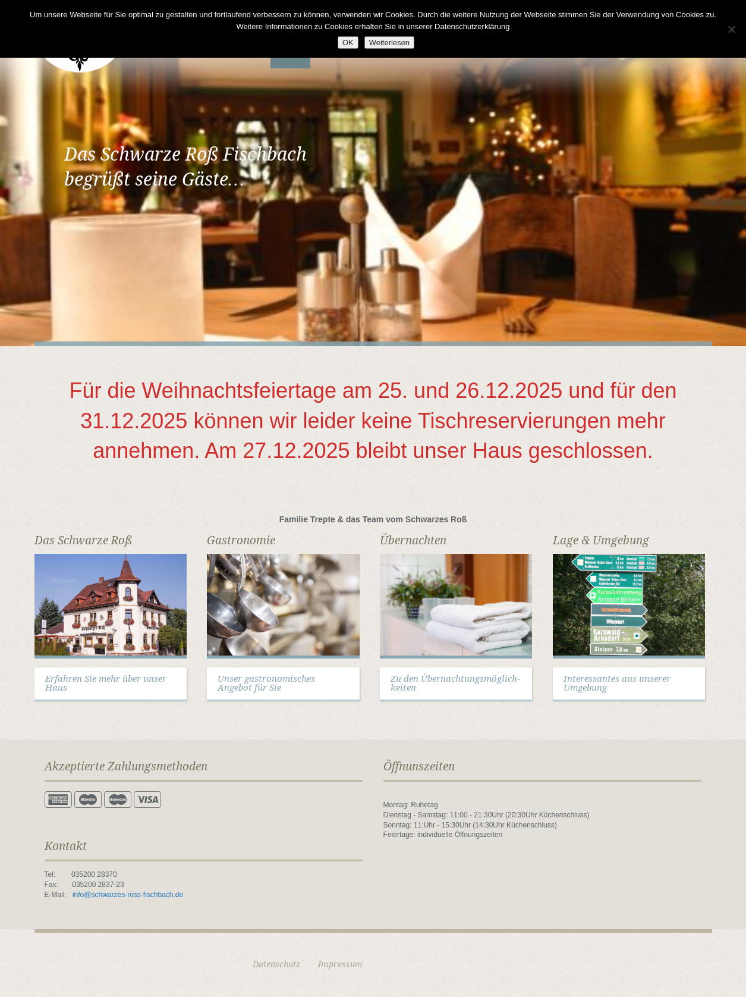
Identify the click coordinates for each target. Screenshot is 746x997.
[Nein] (731, 29)
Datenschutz (276, 964)
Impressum (340, 964)
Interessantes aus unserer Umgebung (617, 683)
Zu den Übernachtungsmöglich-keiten (455, 683)
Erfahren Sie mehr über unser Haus (105, 683)
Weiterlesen (389, 42)
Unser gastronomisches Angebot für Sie (266, 683)
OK (348, 42)
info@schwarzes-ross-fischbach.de (128, 895)
